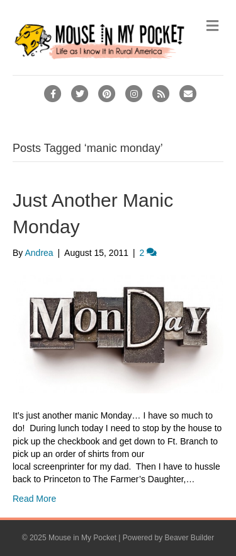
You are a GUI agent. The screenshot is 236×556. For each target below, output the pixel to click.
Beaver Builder (190, 537)
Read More (34, 499)
